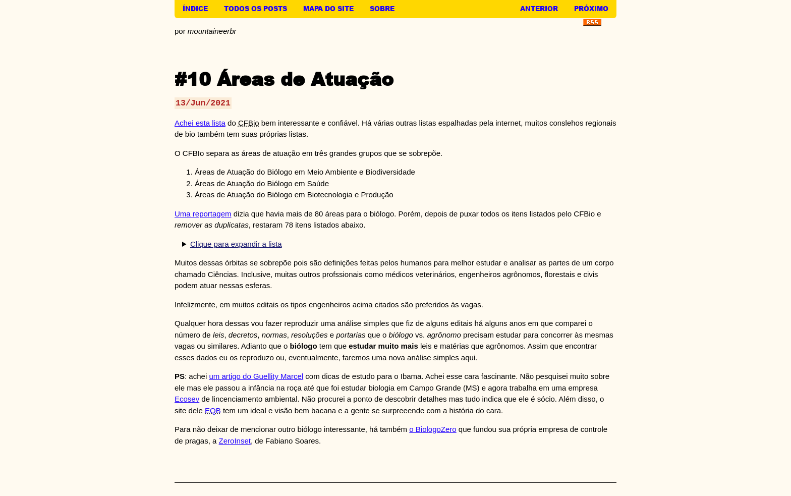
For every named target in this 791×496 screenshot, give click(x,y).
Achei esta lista (200, 123)
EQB (213, 410)
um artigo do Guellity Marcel (256, 376)
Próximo (591, 8)
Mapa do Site (328, 8)
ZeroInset (235, 440)
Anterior (539, 8)
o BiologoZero (432, 429)
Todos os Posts (255, 8)
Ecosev (187, 399)
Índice (195, 8)
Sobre (382, 8)
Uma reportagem (203, 213)
